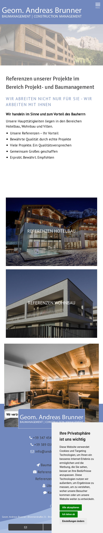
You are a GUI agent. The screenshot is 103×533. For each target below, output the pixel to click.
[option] (51, 44)
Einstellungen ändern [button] (73, 521)
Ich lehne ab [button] (68, 514)
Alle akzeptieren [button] (70, 507)
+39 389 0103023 (47, 444)
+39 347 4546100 (46, 437)
